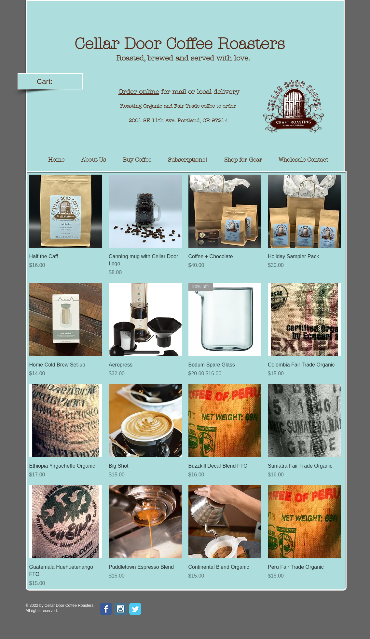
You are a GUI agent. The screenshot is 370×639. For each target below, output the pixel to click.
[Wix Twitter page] (135, 609)
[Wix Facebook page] (106, 609)
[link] (50, 81)
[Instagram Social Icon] (121, 609)
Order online (138, 92)
